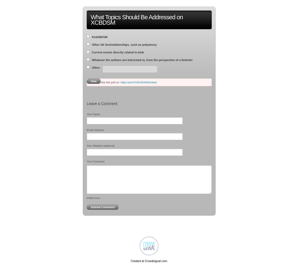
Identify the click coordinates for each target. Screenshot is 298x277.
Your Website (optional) (100, 145)
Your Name (93, 114)
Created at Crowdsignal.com (149, 261)
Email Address (95, 130)
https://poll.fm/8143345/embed (138, 82)
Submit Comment (103, 207)
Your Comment (96, 161)
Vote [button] (94, 81)
